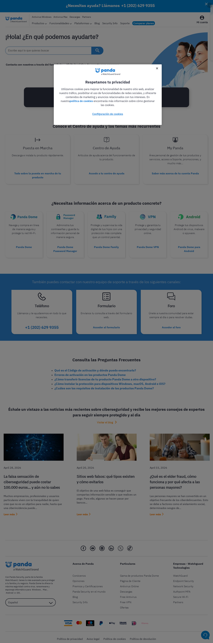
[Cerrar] (157, 68)
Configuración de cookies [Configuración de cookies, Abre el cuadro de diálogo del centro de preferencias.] (107, 114)
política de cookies (81, 101)
